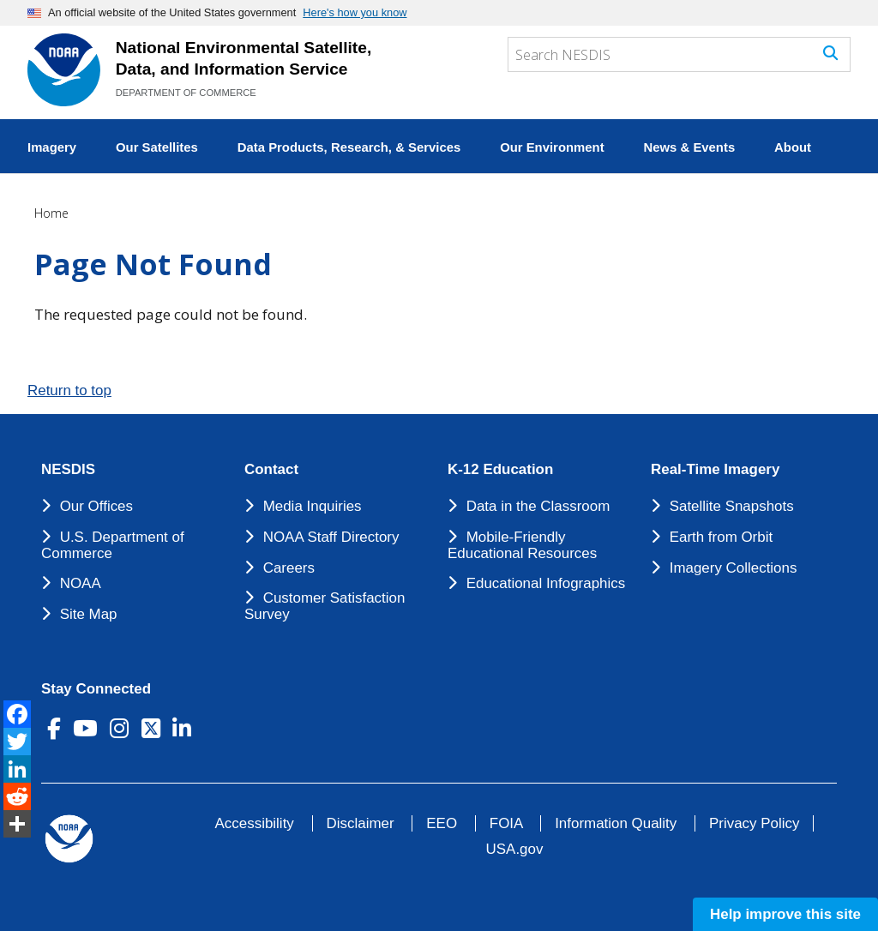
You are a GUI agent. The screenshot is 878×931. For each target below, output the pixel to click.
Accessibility (254, 823)
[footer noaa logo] (69, 839)
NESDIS (68, 470)
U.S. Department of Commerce (112, 545)
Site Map (88, 614)
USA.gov (515, 849)
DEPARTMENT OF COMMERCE (186, 92)
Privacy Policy (754, 823)
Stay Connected (96, 689)
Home (51, 213)
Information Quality (616, 823)
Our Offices (96, 506)
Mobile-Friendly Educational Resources (522, 545)
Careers (289, 568)
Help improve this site (785, 914)
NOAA (80, 583)
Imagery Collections (733, 568)
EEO (441, 823)
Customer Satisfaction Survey (324, 606)
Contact (271, 470)
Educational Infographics (546, 583)
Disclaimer (360, 823)
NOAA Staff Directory (331, 537)
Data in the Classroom (538, 506)
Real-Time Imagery (715, 470)
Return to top (69, 390)
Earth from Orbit (721, 537)
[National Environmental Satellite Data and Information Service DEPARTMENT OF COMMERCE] (63, 69)
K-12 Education (500, 470)
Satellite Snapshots (732, 506)
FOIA (506, 823)
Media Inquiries (312, 506)
